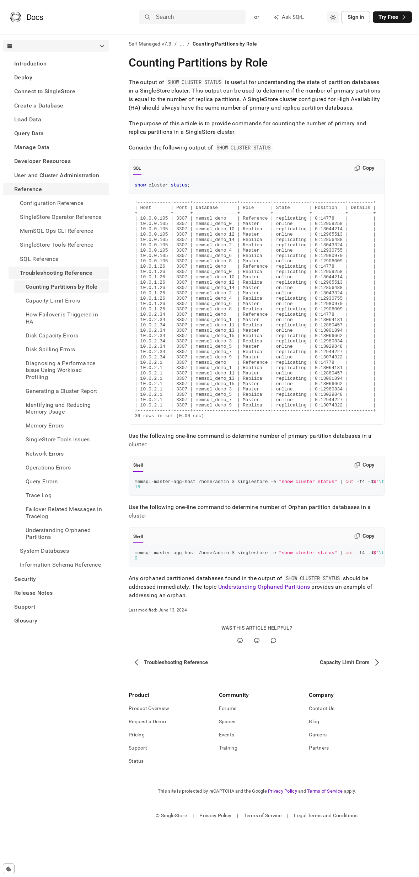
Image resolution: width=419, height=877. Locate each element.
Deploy (23, 77)
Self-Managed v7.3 (150, 44)
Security (25, 579)
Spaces (227, 770)
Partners (319, 797)
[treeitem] (56, 63)
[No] (256, 689)
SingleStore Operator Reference (61, 217)
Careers (318, 784)
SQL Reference (39, 259)
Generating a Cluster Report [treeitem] (61, 391)
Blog (314, 770)
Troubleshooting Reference (56, 272)
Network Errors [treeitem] (45, 453)
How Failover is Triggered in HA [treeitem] (62, 318)
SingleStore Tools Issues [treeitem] (58, 439)
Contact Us (321, 757)
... (182, 44)
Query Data (29, 133)
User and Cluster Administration (56, 175)
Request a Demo (147, 770)
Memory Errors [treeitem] (45, 425)
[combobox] (333, 17)
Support (24, 606)
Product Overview (149, 757)
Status (136, 810)
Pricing (137, 784)
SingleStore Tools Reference (56, 244)
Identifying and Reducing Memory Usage (58, 408)
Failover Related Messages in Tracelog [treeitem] (64, 512)
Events (227, 784)
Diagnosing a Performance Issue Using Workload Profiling (61, 370)
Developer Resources (42, 161)
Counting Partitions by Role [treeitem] (62, 286)
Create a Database (38, 105)
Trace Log (39, 495)
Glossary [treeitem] (26, 620)
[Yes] (240, 689)
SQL (137, 168)
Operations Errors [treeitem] (48, 467)
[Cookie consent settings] (9, 868)
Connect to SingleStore (44, 91)
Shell (138, 510)
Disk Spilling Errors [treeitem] (50, 349)
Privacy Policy (282, 840)
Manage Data (32, 147)
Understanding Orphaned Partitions (58, 533)
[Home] (26, 17)
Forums (228, 757)
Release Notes (33, 592)
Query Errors (42, 481)
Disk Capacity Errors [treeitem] (52, 335)
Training (228, 797)
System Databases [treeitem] (44, 550)
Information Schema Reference (60, 564)
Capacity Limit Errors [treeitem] (53, 300)
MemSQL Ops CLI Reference (56, 230)
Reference (28, 189)
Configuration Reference (51, 203)
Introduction (30, 63)
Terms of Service (325, 840)
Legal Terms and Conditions (326, 864)
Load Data (27, 119)
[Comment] (273, 689)
